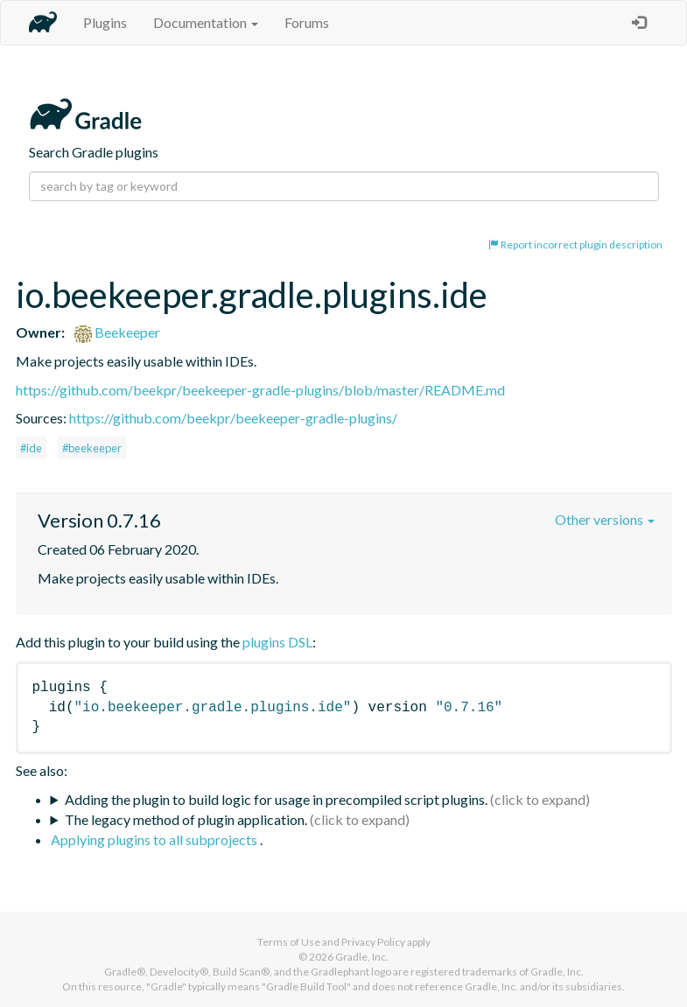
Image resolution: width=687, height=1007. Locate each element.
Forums (306, 22)
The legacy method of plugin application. (186, 819)
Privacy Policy (373, 941)
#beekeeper (92, 448)
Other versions (605, 519)
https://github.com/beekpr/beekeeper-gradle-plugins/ (233, 417)
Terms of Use (288, 941)
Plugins (105, 22)
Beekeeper (117, 332)
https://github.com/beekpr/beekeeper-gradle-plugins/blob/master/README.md (260, 389)
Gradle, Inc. (362, 956)
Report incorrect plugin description (575, 244)
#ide (31, 448)
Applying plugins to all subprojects (155, 839)
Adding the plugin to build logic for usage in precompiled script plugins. (276, 799)
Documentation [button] (205, 22)
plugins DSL (277, 641)
